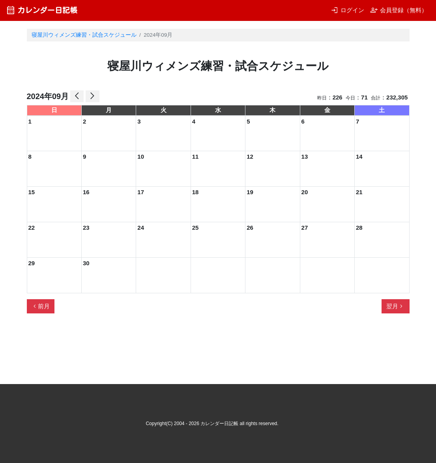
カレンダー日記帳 (41, 10)
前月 (41, 306)
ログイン (347, 10)
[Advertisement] (170, 352)
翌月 (395, 306)
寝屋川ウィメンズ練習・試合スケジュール (84, 35)
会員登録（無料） (398, 10)
